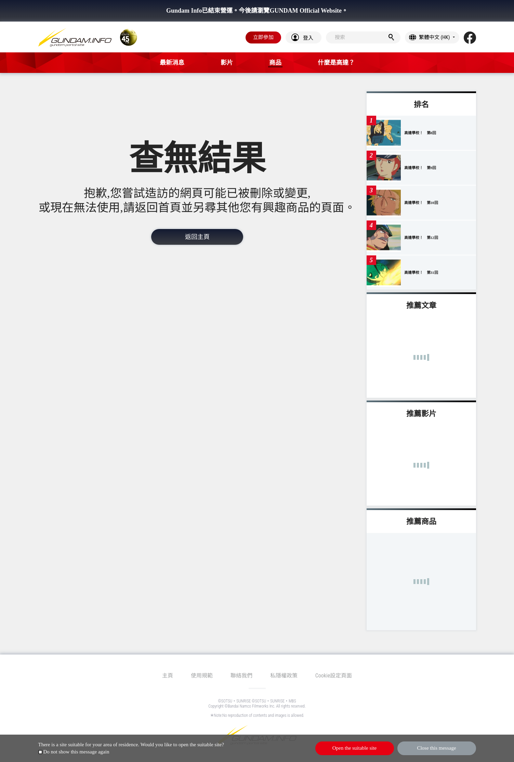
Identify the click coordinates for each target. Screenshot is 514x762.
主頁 (167, 675)
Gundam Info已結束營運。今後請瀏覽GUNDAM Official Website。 (257, 10)
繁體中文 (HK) (434, 37)
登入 (308, 38)
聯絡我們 (241, 675)
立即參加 (263, 37)
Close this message (436, 748)
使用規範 (202, 675)
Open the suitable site (354, 748)
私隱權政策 (284, 675)
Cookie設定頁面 (333, 675)
